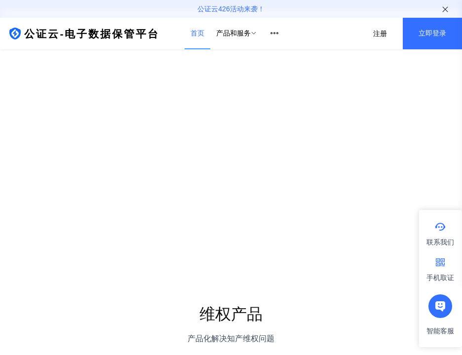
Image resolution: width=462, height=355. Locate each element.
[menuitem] (197, 33)
